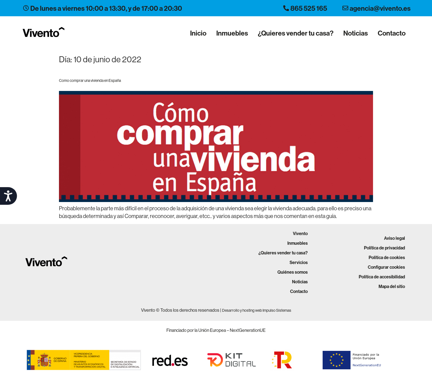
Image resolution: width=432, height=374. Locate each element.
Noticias (355, 33)
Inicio (198, 33)
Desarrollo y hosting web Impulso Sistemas (256, 310)
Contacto (392, 33)
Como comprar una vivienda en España (90, 80)
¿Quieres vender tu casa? (295, 33)
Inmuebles (232, 33)
